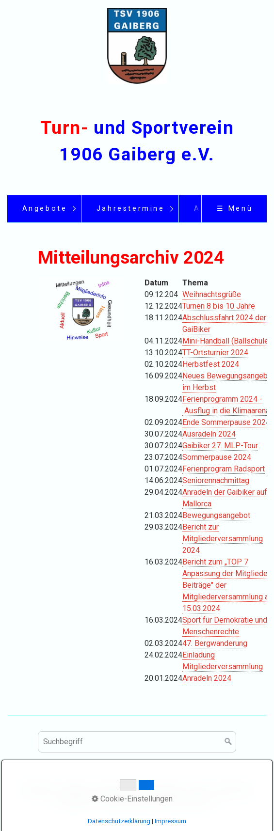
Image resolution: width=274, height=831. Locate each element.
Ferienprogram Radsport (223, 468)
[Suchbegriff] (137, 742)
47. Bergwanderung (214, 643)
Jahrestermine (131, 208)
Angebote (44, 208)
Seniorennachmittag (215, 480)
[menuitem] (44, 208)
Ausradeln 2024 (209, 434)
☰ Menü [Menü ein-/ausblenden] (235, 208)
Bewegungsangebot (216, 515)
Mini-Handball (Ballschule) (226, 340)
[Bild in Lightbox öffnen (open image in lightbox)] (84, 309)
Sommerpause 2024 (216, 457)
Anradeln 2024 (206, 678)
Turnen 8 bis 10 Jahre (218, 306)
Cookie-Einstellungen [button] (132, 798)
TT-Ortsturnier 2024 (215, 352)
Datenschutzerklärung (119, 821)
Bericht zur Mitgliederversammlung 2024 (222, 538)
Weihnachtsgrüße (211, 294)
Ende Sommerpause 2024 (226, 422)
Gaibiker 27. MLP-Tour (220, 445)
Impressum (170, 821)
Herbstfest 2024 (210, 364)
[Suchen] (228, 742)
